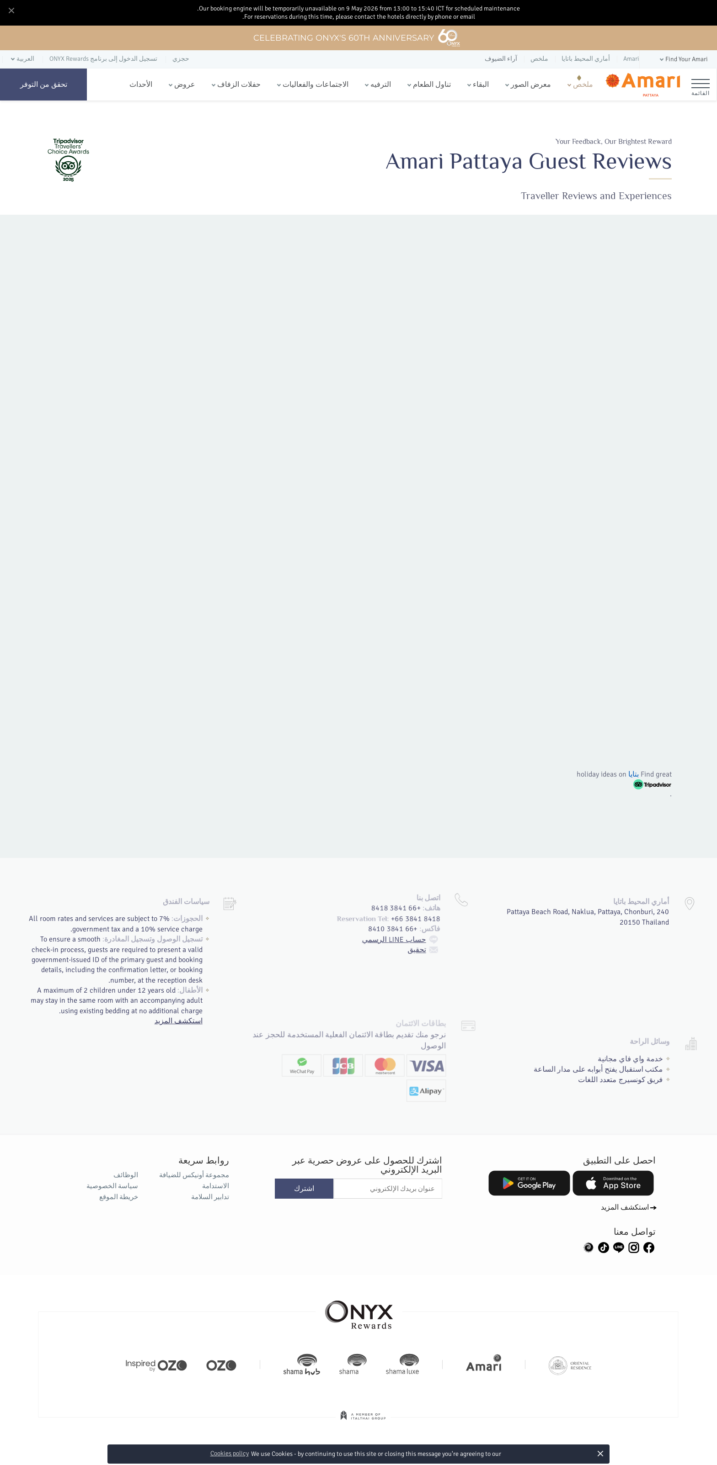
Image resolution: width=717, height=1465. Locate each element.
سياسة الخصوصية (112, 1186)
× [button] (600, 1453)
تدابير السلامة (210, 1197)
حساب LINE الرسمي (405, 913)
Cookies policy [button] (229, 1453)
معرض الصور (531, 84)
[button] (683, 59)
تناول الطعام (432, 84)
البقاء (481, 84)
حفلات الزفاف (239, 84)
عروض (184, 84)
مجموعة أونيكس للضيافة (194, 1175)
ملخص (583, 84)
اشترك (304, 1189)
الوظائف (125, 1175)
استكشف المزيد (179, 1017)
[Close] (11, 11)
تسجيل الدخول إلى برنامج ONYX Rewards (103, 59)
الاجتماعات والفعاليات (315, 84)
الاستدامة (215, 1186)
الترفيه (380, 84)
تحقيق (430, 925)
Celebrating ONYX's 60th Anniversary (356, 37)
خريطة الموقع (118, 1197)
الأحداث (140, 84)
